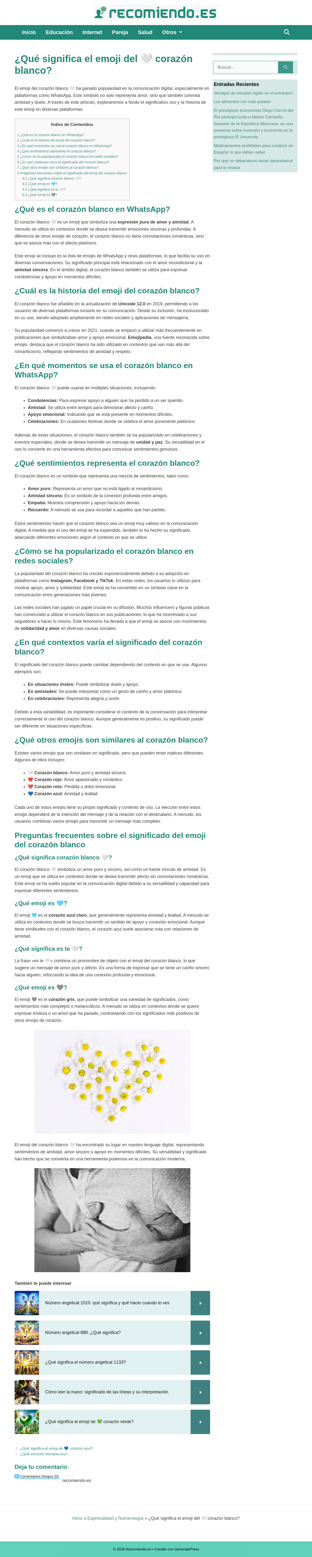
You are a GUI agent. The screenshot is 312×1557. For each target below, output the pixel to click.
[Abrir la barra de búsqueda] (286, 32)
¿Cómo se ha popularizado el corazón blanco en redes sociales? (67, 156)
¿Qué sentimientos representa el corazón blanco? (56, 151)
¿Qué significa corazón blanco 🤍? (51, 178)
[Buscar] (285, 67)
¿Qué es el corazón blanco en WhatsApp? (50, 135)
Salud (145, 32)
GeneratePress (187, 1549)
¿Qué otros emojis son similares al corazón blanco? (57, 167)
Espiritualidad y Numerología (115, 1518)
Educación (59, 32)
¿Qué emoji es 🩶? (39, 195)
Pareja (120, 32)
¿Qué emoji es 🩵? (39, 184)
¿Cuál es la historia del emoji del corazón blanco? (56, 140)
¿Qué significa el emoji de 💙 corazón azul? (56, 1448)
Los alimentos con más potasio (242, 101)
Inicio (29, 32)
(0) (39, 1476)
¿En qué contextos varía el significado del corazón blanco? (63, 162)
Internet (92, 32)
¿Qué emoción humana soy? (44, 1454)
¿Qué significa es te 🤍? (43, 189)
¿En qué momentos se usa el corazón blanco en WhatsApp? (64, 146)
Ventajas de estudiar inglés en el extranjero (253, 93)
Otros (175, 32)
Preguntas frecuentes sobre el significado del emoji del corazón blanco (72, 173)
